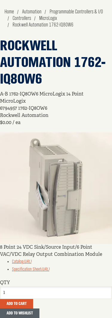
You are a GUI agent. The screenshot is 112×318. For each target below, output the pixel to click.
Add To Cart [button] (17, 304)
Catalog (21, 261)
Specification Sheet (30, 269)
